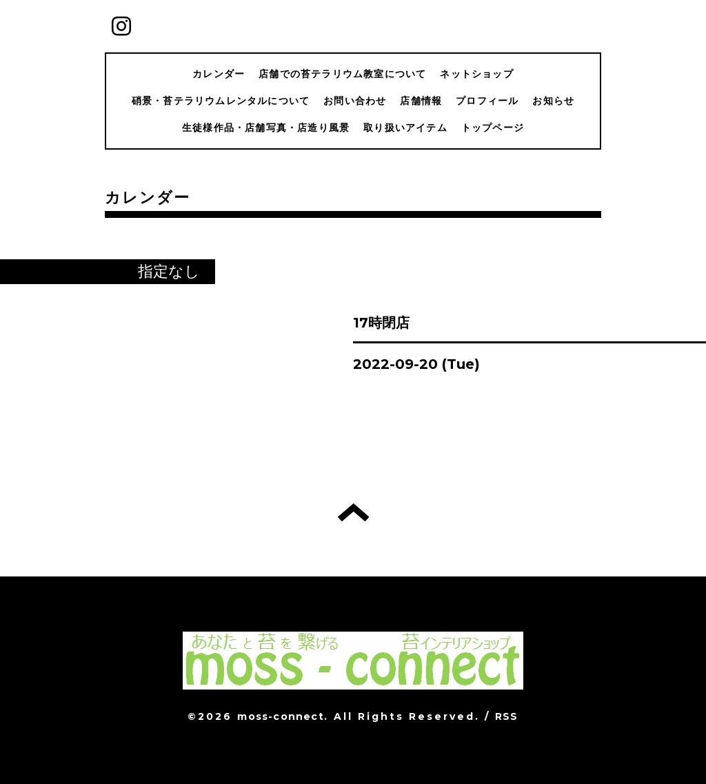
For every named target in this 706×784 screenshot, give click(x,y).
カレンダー (218, 74)
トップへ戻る (353, 512)
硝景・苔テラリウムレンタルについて (221, 100)
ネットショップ (476, 74)
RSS (506, 716)
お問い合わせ (354, 100)
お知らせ (553, 100)
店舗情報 (421, 100)
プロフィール (487, 100)
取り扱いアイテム (405, 127)
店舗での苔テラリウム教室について (342, 74)
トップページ (492, 127)
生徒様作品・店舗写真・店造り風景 (266, 127)
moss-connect (280, 716)
